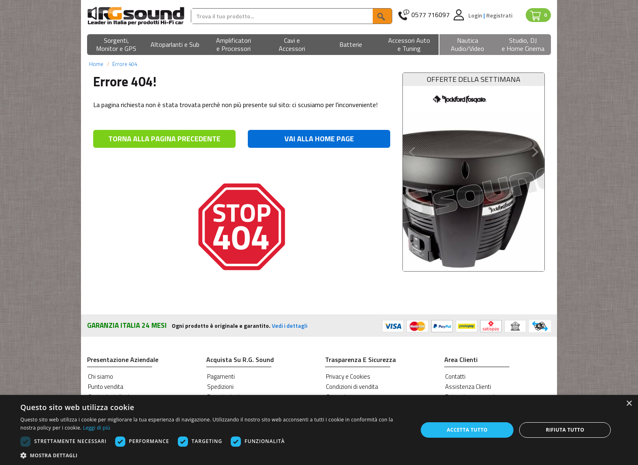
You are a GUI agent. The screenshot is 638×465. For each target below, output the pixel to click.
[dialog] (319, 430)
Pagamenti (221, 376)
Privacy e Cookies (348, 376)
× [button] (629, 404)
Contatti (455, 376)
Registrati (499, 15)
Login (475, 15)
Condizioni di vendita (352, 386)
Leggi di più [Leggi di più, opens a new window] (96, 427)
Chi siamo (100, 376)
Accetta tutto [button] (467, 429)
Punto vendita (105, 386)
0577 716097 (430, 15)
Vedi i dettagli (289, 325)
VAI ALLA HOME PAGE (319, 138)
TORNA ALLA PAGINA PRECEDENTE (164, 138)
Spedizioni (220, 386)
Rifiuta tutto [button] (565, 429)
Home (96, 64)
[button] (116, 45)
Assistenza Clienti (468, 386)
